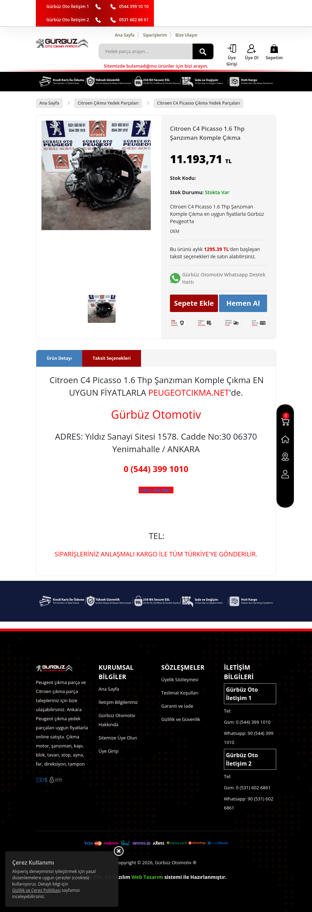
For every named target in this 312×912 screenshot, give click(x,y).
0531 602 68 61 (134, 20)
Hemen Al (243, 303)
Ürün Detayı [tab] (59, 358)
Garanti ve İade (177, 706)
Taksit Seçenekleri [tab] (112, 358)
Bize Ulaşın (186, 35)
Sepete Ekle (194, 303)
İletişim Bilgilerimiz (118, 702)
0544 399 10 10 (134, 6)
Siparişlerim (155, 35)
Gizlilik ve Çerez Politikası (36, 890)
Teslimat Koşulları (179, 693)
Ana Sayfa (124, 35)
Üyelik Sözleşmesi (179, 679)
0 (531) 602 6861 (155, 490)
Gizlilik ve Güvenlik (180, 719)
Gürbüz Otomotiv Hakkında (117, 720)
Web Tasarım (147, 877)
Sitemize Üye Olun (118, 738)
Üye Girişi (108, 751)
